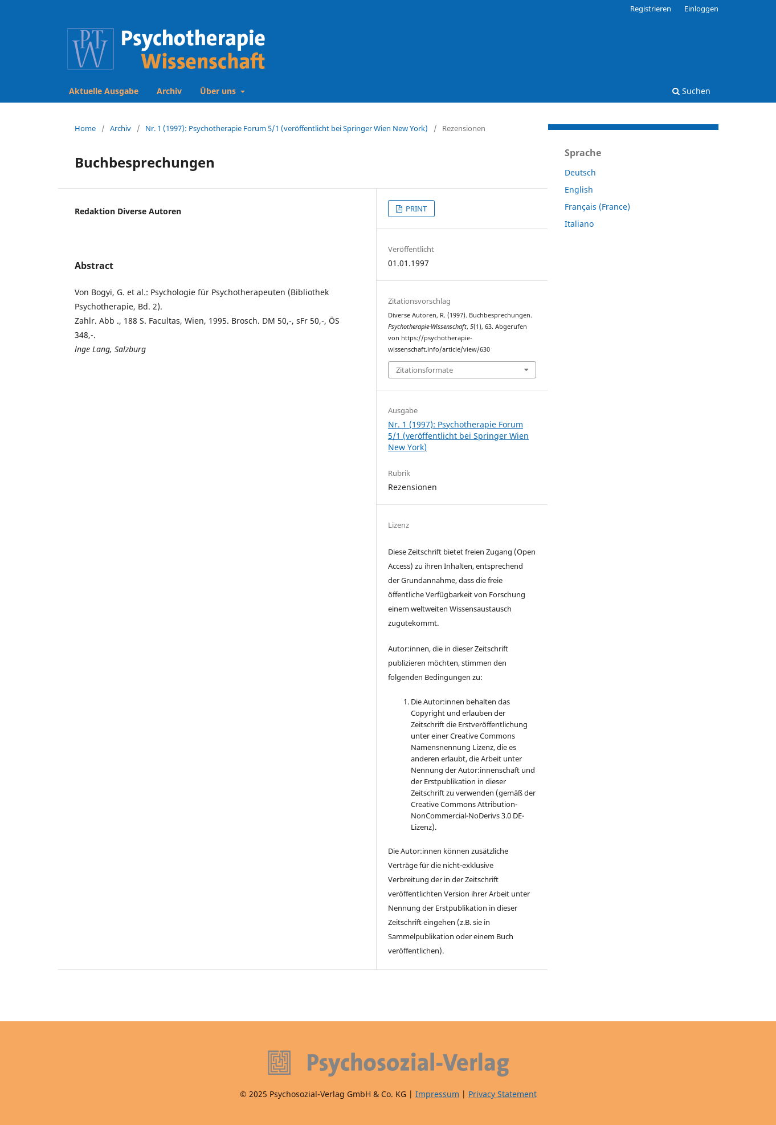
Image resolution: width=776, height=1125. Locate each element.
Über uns (219, 90)
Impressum (437, 1094)
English (579, 189)
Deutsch (580, 172)
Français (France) (597, 206)
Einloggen (701, 8)
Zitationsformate (424, 370)
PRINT (415, 208)
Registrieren (650, 8)
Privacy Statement (502, 1094)
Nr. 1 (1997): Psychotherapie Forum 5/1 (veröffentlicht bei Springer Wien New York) (286, 128)
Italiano (579, 223)
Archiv (169, 90)
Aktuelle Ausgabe (103, 90)
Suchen (691, 90)
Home (85, 128)
